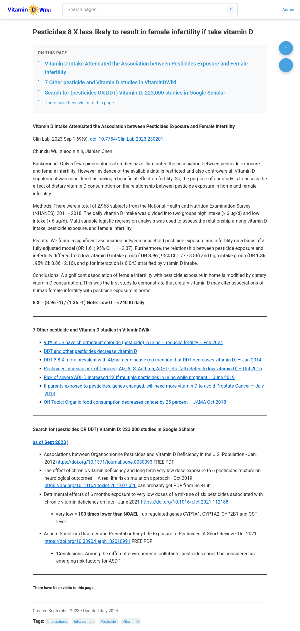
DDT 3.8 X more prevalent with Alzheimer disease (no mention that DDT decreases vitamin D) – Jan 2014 (152, 360)
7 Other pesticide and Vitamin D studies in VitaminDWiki (110, 82)
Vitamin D (131, 621)
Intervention (84, 621)
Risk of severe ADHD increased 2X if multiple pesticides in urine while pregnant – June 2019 (139, 377)
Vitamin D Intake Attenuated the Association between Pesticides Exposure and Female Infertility (146, 67)
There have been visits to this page (79, 102)
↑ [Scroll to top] (285, 48)
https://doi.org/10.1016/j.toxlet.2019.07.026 (91, 485)
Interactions (57, 621)
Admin (288, 9)
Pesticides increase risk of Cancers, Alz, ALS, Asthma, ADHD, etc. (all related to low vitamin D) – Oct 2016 (153, 368)
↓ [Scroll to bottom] (285, 65)
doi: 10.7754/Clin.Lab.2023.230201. (127, 139)
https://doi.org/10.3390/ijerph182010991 (87, 541)
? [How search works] (231, 9)
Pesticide (108, 621)
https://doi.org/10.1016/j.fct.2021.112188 (184, 502)
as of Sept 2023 (49, 442)
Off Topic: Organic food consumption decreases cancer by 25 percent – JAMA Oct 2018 (135, 402)
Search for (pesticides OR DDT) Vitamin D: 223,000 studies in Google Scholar (135, 93)
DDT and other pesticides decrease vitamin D (90, 351)
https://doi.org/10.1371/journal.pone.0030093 (104, 462)
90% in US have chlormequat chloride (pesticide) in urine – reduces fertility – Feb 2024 (133, 342)
